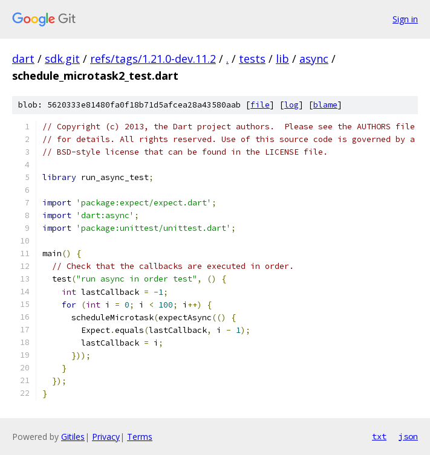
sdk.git (62, 58)
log (291, 105)
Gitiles (73, 436)
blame (325, 105)
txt (379, 436)
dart (23, 58)
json (408, 436)
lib (282, 58)
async (313, 58)
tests (252, 58)
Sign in (405, 19)
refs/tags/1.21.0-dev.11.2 (153, 58)
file (260, 105)
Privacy (106, 436)
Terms (139, 436)
